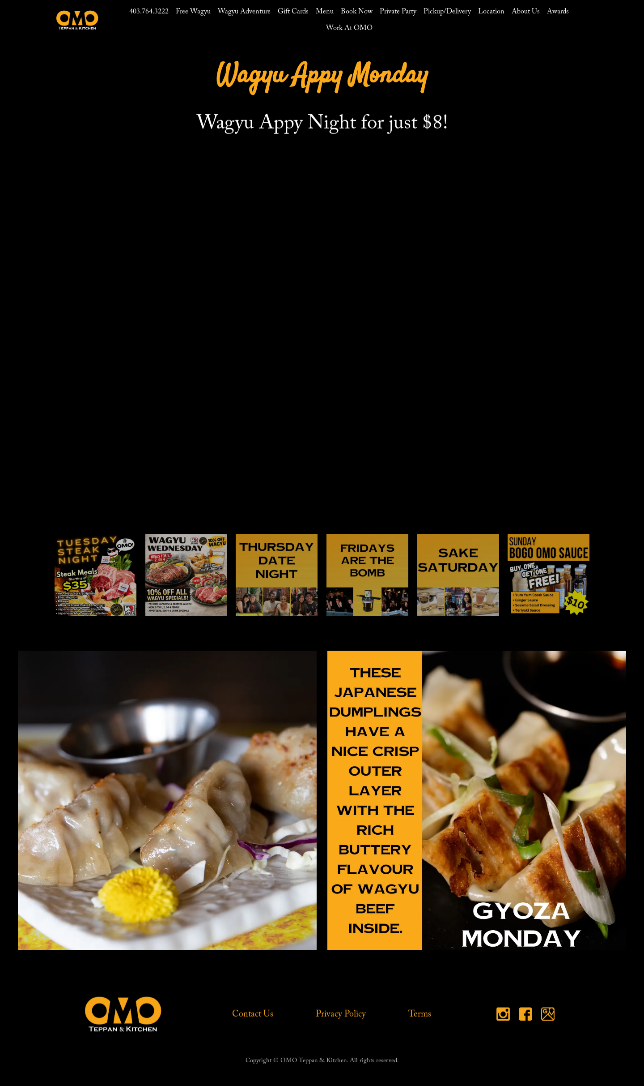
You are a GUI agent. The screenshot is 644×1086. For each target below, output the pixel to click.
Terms (419, 1014)
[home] (77, 20)
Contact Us (252, 1014)
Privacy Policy (341, 1014)
